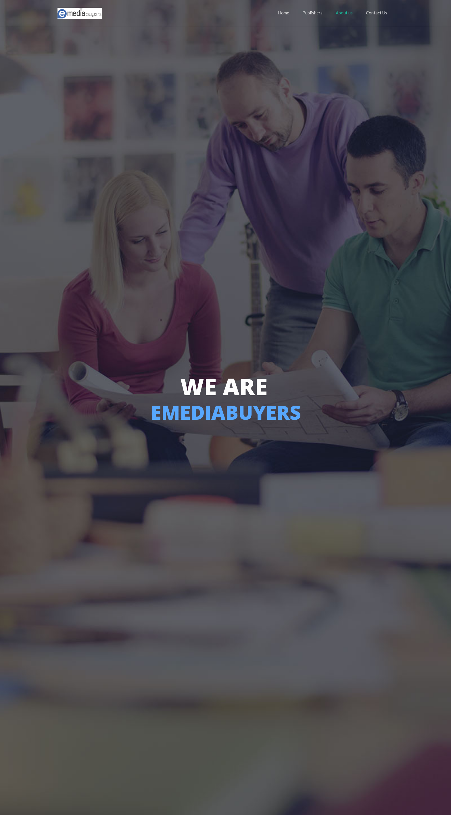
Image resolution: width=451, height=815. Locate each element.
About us (344, 12)
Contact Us (376, 12)
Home (283, 12)
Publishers (312, 12)
